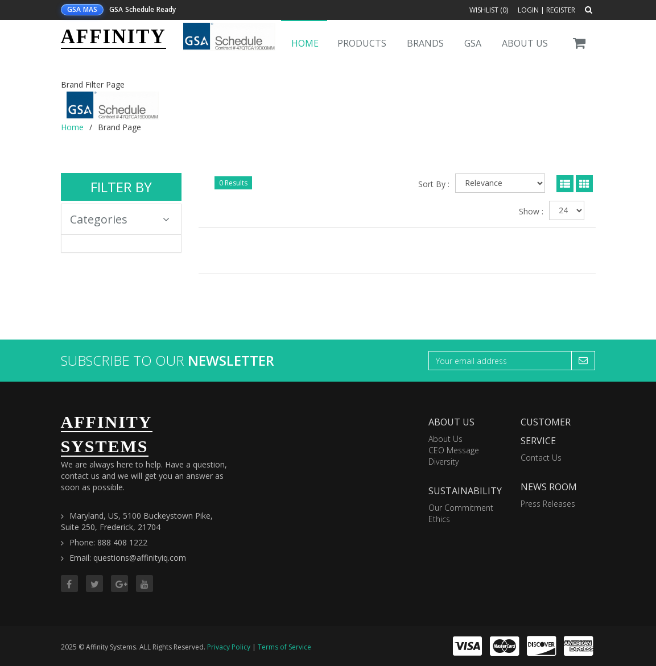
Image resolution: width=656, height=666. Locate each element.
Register (560, 10)
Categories (120, 219)
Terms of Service (284, 647)
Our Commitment (460, 507)
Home (305, 43)
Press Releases (548, 503)
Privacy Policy (228, 647)
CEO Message (453, 450)
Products (361, 43)
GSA (472, 43)
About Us (525, 43)
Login (528, 10)
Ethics (439, 519)
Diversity (443, 461)
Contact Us (541, 457)
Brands (425, 43)
